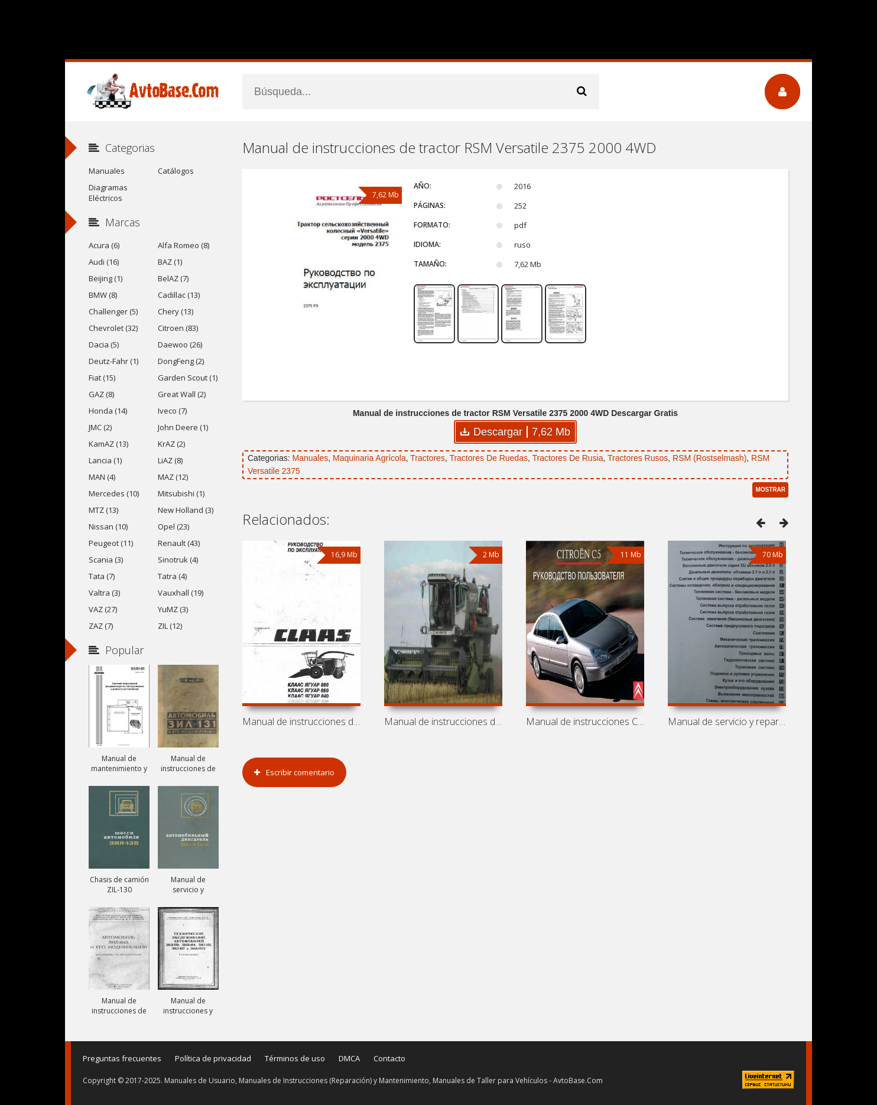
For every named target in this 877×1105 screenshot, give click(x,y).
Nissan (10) (108, 526)
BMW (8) (103, 295)
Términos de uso (295, 1058)
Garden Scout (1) (187, 377)
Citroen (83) (178, 328)
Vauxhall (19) (180, 592)
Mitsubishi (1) (181, 493)
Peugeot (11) (111, 543)
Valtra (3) (104, 592)
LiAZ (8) (170, 460)
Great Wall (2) (182, 394)
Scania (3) (106, 559)
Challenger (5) (113, 311)
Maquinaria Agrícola (369, 458)
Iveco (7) (172, 410)
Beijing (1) (105, 278)
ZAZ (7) (101, 625)
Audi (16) (104, 261)
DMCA (349, 1058)
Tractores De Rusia (567, 458)
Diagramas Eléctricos (108, 192)
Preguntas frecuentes (122, 1058)
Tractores (427, 458)
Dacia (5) (104, 344)
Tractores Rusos (638, 458)
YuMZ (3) (173, 609)
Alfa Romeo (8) (183, 245)
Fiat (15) (102, 377)
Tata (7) (102, 576)
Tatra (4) (172, 576)
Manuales (310, 458)
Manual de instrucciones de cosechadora (443, 721)
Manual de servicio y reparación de (727, 721)
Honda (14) (108, 410)
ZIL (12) (170, 625)
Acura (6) (104, 245)
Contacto (389, 1058)
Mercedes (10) (114, 493)
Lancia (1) (105, 460)
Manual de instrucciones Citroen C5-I (585, 721)
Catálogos (176, 170)
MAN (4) (102, 477)
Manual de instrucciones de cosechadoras (301, 721)
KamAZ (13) (108, 443)
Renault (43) (179, 543)
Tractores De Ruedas (488, 458)
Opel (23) (173, 526)
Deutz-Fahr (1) (113, 361)
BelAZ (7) (173, 278)
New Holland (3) (185, 510)
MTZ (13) (103, 510)
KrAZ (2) (171, 443)
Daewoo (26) (180, 344)
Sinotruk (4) (178, 559)
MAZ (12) (173, 477)
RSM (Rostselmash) (709, 458)
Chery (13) (175, 311)
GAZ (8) (101, 394)
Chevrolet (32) (113, 328)
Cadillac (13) (179, 295)
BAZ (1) (170, 261)
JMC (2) (100, 427)
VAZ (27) (103, 609)
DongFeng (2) (181, 361)
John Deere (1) (183, 427)
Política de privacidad (213, 1058)
